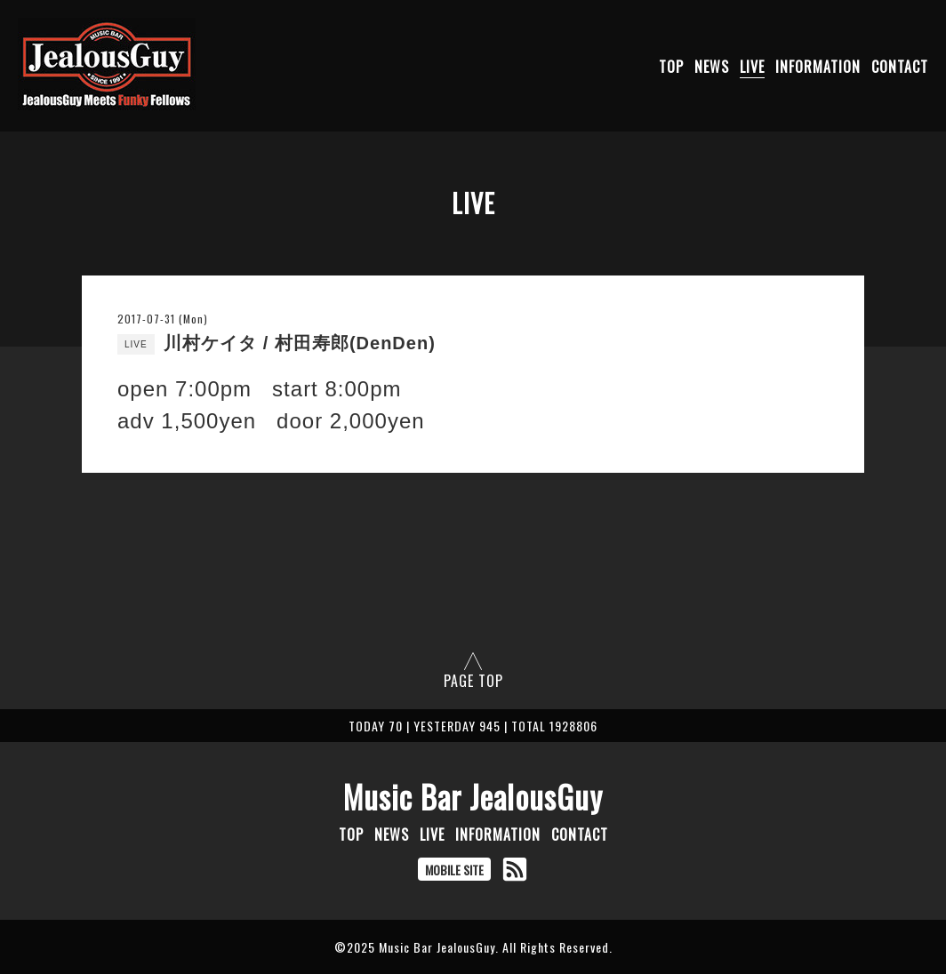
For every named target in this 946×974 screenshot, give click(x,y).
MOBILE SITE (454, 869)
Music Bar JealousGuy (473, 796)
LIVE (752, 66)
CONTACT (899, 66)
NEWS (711, 66)
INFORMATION (818, 66)
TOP (671, 66)
